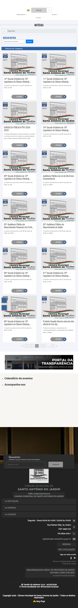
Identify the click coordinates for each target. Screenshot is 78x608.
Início (4, 31)
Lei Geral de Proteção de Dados (64, 575)
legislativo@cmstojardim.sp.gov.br (57, 539)
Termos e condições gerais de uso (64, 561)
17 (53, 346)
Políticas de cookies (69, 564)
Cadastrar (55, 464)
